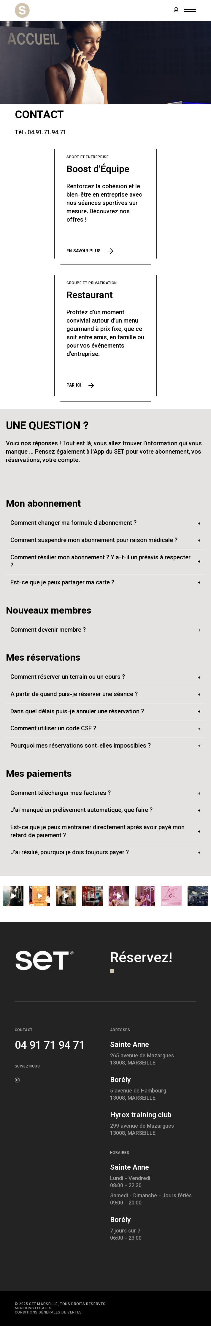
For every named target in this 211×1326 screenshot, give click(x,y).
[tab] (105, 523)
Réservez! (141, 959)
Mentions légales (33, 1308)
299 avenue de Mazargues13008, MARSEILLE (142, 1130)
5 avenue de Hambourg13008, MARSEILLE (138, 1095)
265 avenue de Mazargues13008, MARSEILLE (142, 1059)
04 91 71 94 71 (50, 1046)
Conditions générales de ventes (48, 1312)
